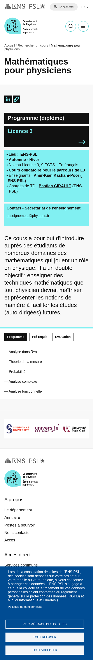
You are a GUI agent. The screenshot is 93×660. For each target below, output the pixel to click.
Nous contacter (17, 532)
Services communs (21, 565)
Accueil (9, 45)
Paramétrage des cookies (45, 624)
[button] (16, 99)
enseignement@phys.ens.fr (28, 216)
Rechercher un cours (33, 45)
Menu (83, 26)
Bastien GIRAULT (55, 186)
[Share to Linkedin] (8, 99)
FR (83, 7)
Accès (9, 540)
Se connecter (66, 7)
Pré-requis (39, 337)
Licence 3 (20, 131)
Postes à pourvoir (19, 525)
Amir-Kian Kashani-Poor (56, 175)
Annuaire (12, 517)
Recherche (70, 26)
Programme (15, 337)
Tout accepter (44, 650)
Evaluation (63, 337)
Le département (18, 510)
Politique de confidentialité (25, 606)
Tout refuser (44, 637)
